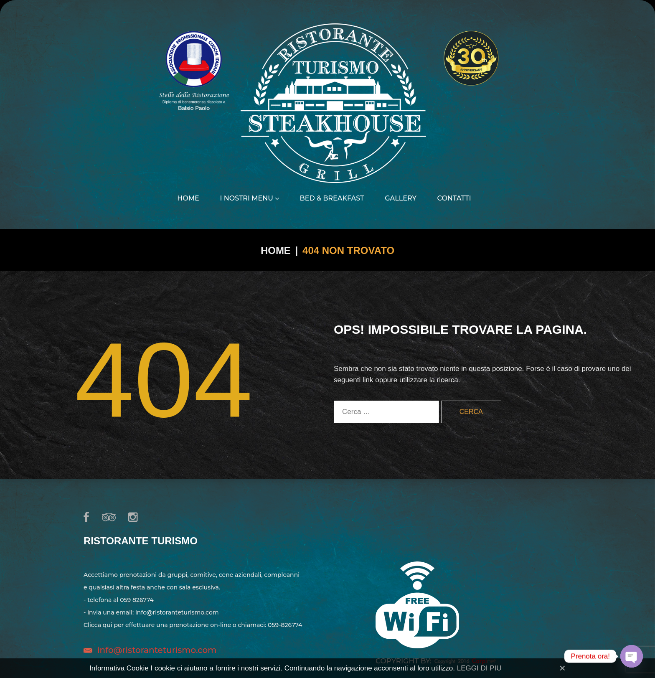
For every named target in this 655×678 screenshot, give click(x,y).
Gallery (400, 198)
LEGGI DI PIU (479, 668)
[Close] (562, 668)
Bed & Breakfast (332, 198)
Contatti (454, 198)
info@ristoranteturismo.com (156, 650)
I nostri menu (249, 198)
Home (188, 198)
